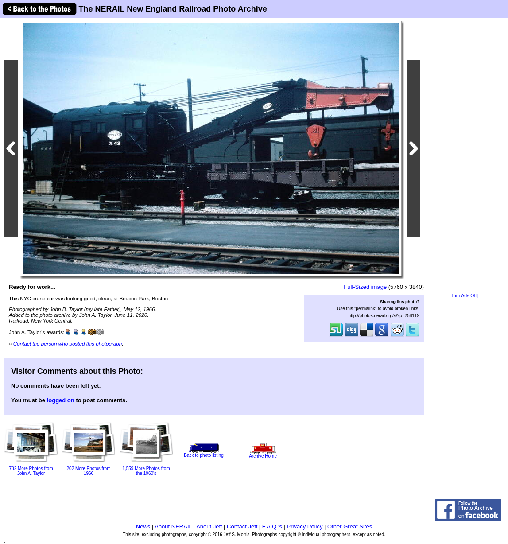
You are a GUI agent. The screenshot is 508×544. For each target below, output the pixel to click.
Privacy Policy (305, 526)
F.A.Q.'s (272, 526)
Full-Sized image (365, 287)
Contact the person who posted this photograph (67, 343)
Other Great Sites (349, 526)
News (143, 526)
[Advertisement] (463, 156)
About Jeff (209, 526)
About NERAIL (173, 526)
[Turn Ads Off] (464, 295)
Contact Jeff (242, 526)
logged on (60, 400)
